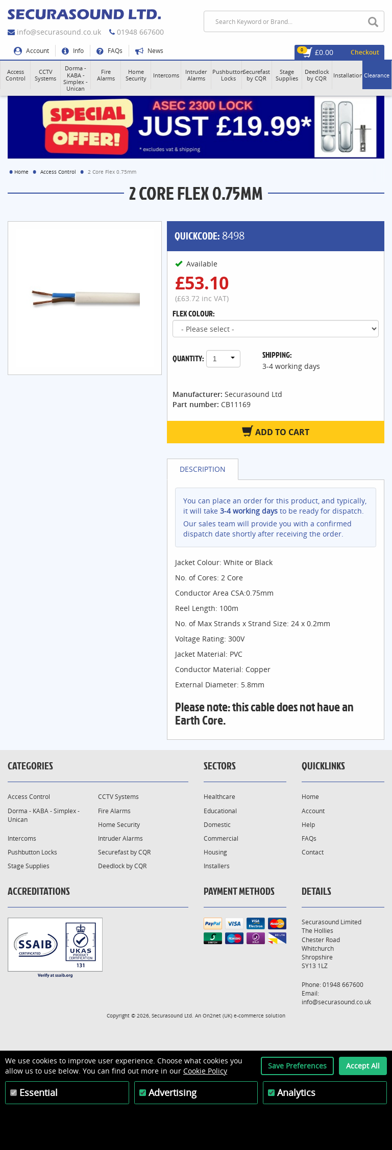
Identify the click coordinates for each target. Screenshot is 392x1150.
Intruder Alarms (120, 838)
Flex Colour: (194, 313)
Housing (215, 852)
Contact (313, 852)
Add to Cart (275, 431)
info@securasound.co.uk (59, 32)
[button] (15, 75)
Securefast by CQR (124, 852)
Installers (217, 866)
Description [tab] (203, 469)
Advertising (173, 1092)
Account (31, 50)
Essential (38, 1092)
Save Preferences (297, 1066)
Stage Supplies (29, 866)
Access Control (58, 171)
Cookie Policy (205, 1071)
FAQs (109, 50)
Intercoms (22, 838)
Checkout (365, 52)
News (149, 50)
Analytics (296, 1092)
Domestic (217, 824)
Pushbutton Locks (32, 852)
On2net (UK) (217, 1015)
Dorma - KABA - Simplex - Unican (44, 815)
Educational (220, 811)
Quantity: (188, 358)
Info (73, 50)
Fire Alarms (114, 811)
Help (308, 824)
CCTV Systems (118, 796)
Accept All (363, 1066)
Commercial (221, 838)
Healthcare (219, 796)
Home (21, 171)
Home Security (119, 824)
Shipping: (277, 355)
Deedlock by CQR (122, 866)
